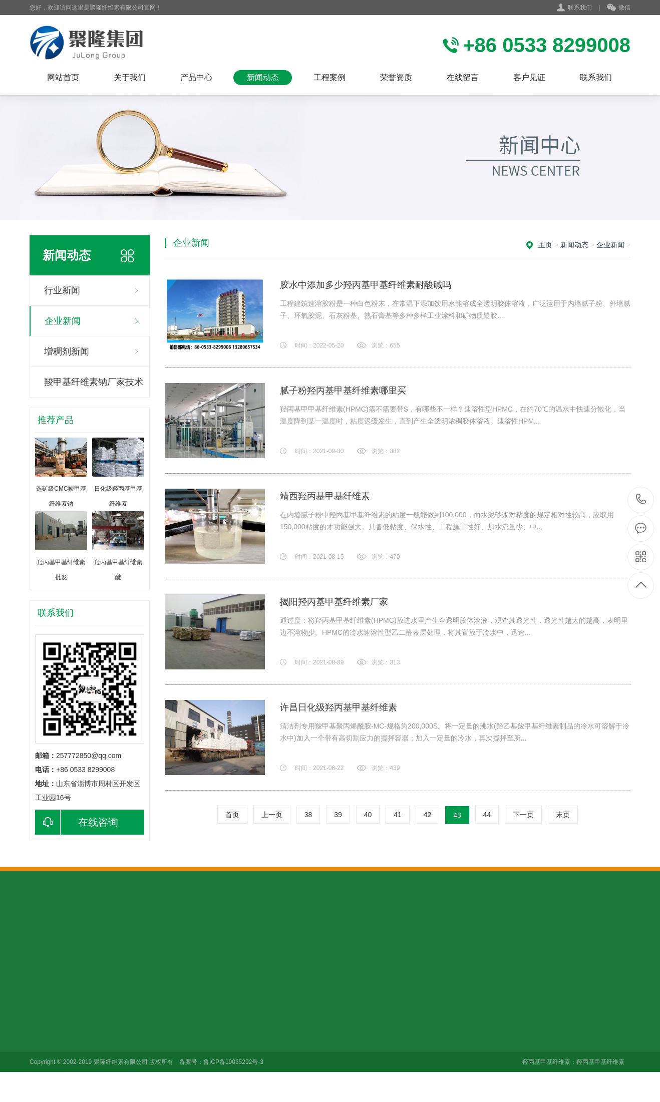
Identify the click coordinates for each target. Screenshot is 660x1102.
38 (308, 815)
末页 (563, 815)
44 (487, 815)
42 (428, 815)
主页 (545, 245)
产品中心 (196, 77)
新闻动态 (263, 77)
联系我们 (580, 7)
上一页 (271, 815)
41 (398, 815)
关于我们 (130, 77)
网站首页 (63, 77)
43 (457, 815)
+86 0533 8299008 (641, 500)
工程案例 (329, 77)
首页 (232, 815)
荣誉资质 (396, 77)
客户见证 (529, 77)
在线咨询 (76, 822)
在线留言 (463, 77)
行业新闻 (62, 290)
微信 (618, 8)
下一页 (523, 815)
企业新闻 (63, 321)
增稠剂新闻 (66, 351)
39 (338, 815)
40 (368, 815)
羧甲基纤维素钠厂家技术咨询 (93, 387)
